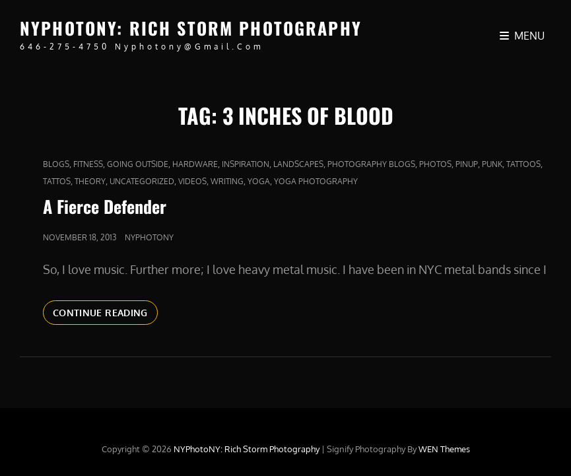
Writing (227, 181)
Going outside (137, 164)
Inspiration (245, 164)
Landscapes (298, 164)
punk (492, 164)
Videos (192, 181)
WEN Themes (444, 449)
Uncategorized (142, 181)
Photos (435, 164)
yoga (259, 181)
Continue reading (105, 315)
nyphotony (149, 237)
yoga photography (316, 181)
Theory (90, 181)
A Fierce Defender (104, 206)
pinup (466, 164)
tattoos (523, 164)
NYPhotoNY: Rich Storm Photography (191, 28)
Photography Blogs (371, 164)
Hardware (195, 164)
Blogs (56, 164)
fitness (88, 164)
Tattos (57, 181)
